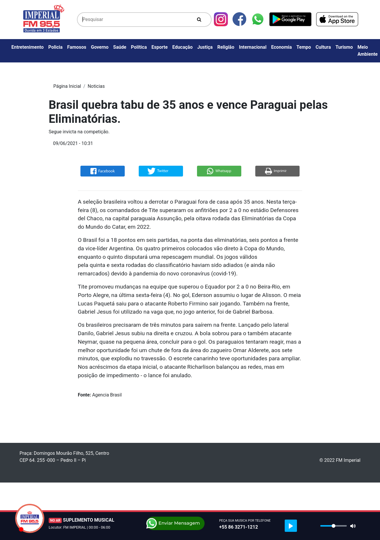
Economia (281, 47)
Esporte (160, 47)
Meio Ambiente (368, 50)
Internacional (252, 47)
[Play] (291, 526)
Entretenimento (27, 47)
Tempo (303, 47)
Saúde (119, 47)
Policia (55, 47)
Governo (99, 47)
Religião (225, 47)
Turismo (344, 47)
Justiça (205, 47)
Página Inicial (67, 86)
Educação (182, 47)
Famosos (76, 47)
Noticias (96, 86)
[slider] (333, 526)
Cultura (323, 47)
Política (139, 47)
